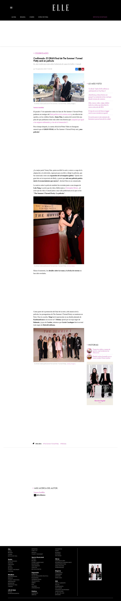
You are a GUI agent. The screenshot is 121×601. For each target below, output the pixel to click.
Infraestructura (60, 564)
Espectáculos (12, 561)
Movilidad (58, 588)
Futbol (34, 559)
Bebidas (10, 578)
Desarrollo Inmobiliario (63, 562)
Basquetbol (35, 564)
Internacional (36, 579)
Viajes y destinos (13, 579)
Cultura (10, 571)
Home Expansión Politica (40, 576)
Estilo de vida (43, 17)
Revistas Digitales (100, 17)
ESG (33, 584)
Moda (14, 17)
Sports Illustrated (38, 557)
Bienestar (11, 583)
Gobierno (35, 593)
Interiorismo (59, 567)
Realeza (10, 562)
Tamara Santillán (39, 492)
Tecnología (36, 581)
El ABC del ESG (59, 593)
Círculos (11, 564)
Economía (35, 577)
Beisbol (34, 560)
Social (57, 584)
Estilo (10, 591)
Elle (9, 549)
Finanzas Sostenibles (62, 589)
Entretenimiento (13, 593)
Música (34, 552)
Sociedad (58, 555)
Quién (10, 559)
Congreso (58, 549)
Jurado (10, 586)
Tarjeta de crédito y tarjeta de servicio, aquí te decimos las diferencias (101, 351)
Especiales (58, 577)
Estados (58, 552)
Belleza (22, 17)
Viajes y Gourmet (13, 569)
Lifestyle (34, 567)
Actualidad (59, 572)
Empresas (35, 574)
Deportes (35, 549)
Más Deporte (36, 565)
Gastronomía (12, 576)
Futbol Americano (38, 562)
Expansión (35, 573)
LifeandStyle (36, 587)
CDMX (57, 550)
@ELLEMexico (40, 495)
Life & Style (12, 590)
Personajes (11, 581)
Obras (34, 582)
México (34, 594)
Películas (64, 444)
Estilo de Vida (12, 584)
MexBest (11, 575)
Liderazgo (58, 574)
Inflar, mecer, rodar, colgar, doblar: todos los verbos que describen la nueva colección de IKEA (98, 105)
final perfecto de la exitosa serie (61, 114)
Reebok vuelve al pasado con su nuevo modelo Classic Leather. (102, 357)
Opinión (58, 554)
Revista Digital (100, 401)
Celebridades (42, 53)
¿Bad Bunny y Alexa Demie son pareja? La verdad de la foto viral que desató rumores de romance (99, 97)
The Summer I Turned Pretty (51, 444)
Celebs (31, 17)
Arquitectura (59, 565)
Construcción (60, 560)
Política (34, 591)
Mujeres (34, 586)
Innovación (59, 591)
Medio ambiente (60, 583)
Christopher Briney (71, 188)
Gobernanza (59, 586)
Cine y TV (34, 550)
